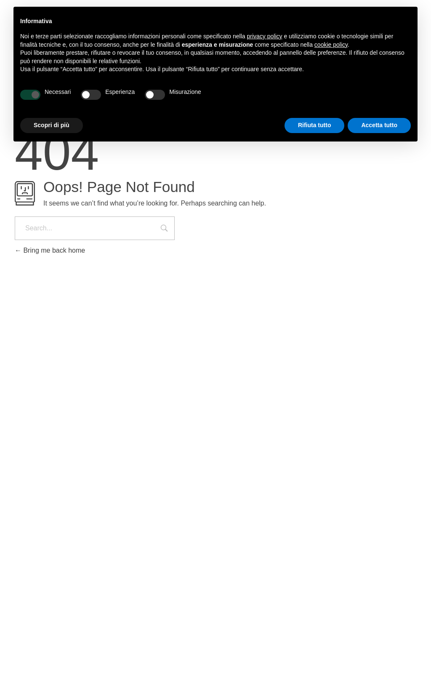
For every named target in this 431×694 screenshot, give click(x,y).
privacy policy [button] (264, 36)
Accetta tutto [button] (379, 125)
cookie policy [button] (331, 44)
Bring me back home (50, 250)
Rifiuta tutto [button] (314, 125)
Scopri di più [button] (51, 125)
